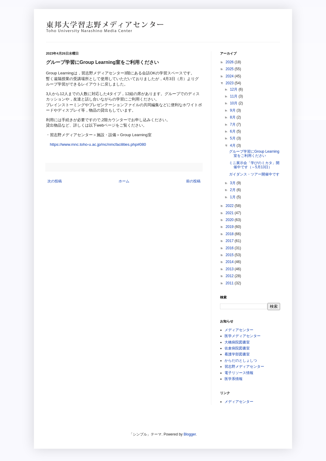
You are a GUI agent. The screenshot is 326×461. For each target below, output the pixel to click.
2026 (230, 62)
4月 (233, 145)
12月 (234, 89)
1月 (233, 197)
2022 (230, 206)
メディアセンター (239, 330)
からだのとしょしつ (241, 360)
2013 (230, 269)
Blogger (190, 434)
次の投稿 (54, 181)
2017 (230, 241)
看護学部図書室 (237, 354)
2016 (230, 248)
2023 (230, 83)
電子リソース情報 (239, 373)
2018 (230, 234)
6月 (233, 131)
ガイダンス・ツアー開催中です (254, 174)
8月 (233, 117)
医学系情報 (234, 379)
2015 (230, 255)
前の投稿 (193, 181)
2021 (230, 213)
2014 (230, 262)
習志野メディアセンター (244, 366)
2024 (230, 76)
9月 (233, 110)
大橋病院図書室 (237, 342)
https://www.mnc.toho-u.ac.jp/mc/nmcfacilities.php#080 (98, 144)
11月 (234, 96)
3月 (233, 183)
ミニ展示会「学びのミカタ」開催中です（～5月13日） (254, 165)
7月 (233, 124)
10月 (234, 103)
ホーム (124, 181)
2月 (233, 190)
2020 (230, 220)
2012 (230, 276)
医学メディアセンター (243, 336)
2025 (230, 69)
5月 (233, 138)
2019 (230, 227)
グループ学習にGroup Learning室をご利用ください (254, 153)
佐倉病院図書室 (237, 348)
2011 (230, 283)
